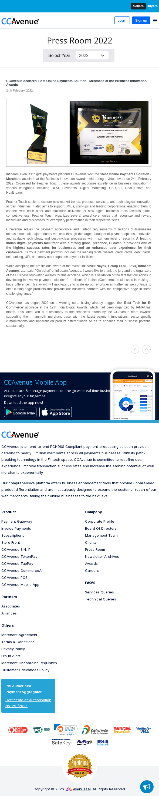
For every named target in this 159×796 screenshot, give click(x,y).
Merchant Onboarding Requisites (29, 663)
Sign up (141, 20)
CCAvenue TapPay (17, 563)
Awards (91, 563)
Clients (91, 542)
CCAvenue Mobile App (20, 584)
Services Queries (99, 592)
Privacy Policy (13, 649)
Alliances (9, 613)
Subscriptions (12, 535)
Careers (92, 570)
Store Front (10, 542)
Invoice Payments (16, 528)
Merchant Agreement (19, 635)
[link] (66, 730)
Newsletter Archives (102, 556)
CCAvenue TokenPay (19, 556)
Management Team (101, 535)
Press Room (95, 549)
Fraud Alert (10, 656)
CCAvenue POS (14, 577)
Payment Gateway (16, 521)
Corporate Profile (99, 521)
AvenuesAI (78, 789)
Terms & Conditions (18, 642)
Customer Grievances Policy (25, 670)
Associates (10, 606)
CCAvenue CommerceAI (21, 570)
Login (122, 20)
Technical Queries (100, 599)
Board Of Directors (101, 528)
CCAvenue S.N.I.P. (16, 549)
